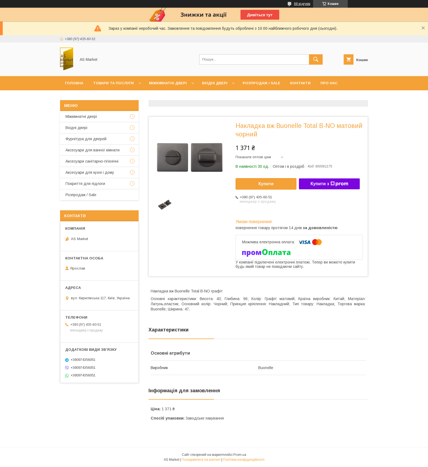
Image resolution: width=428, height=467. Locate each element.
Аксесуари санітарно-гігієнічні (92, 161)
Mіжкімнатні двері (81, 116)
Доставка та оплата (86, 97)
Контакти (300, 83)
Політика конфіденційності (243, 460)
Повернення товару (139, 97)
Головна (74, 83)
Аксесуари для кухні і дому (90, 172)
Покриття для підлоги (85, 183)
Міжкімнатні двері (168, 83)
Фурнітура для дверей (86, 139)
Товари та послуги (113, 83)
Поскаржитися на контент (201, 460)
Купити (266, 183)
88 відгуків (302, 4)
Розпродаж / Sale (261, 83)
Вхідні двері (214, 83)
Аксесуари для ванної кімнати (93, 150)
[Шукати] (316, 59)
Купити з (329, 183)
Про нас (329, 83)
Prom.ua (239, 455)
